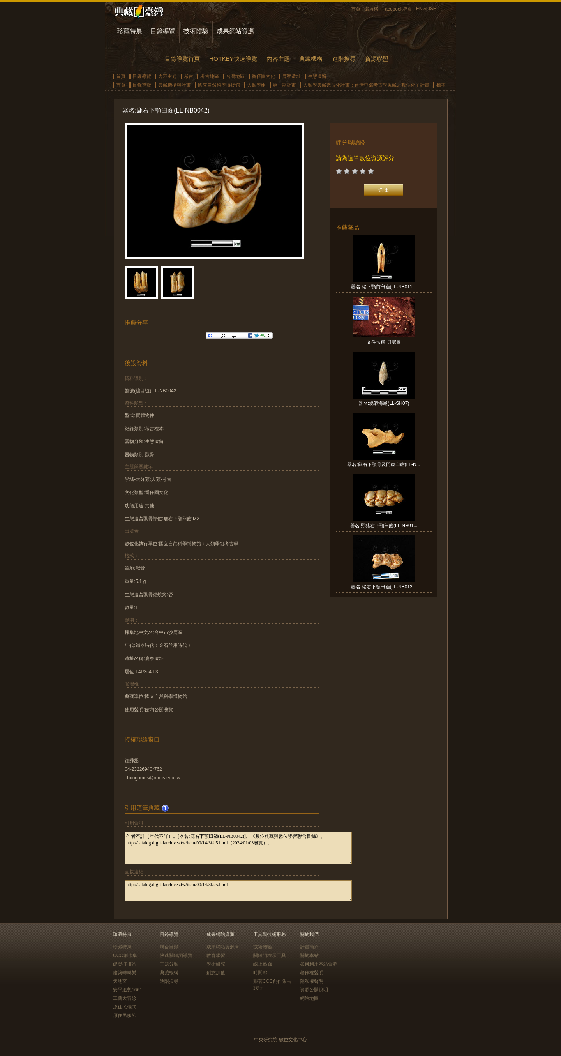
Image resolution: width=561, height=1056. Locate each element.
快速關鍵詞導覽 (176, 955)
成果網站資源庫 (222, 947)
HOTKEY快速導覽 (233, 58)
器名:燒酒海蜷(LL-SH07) (383, 403)
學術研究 (215, 964)
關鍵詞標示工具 (269, 955)
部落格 (371, 9)
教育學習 (215, 955)
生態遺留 (317, 76)
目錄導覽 (162, 31)
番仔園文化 (263, 76)
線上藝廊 (262, 964)
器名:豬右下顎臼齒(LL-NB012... (383, 587)
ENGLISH (426, 8)
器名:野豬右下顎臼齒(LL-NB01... (384, 525)
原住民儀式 (124, 1007)
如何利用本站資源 (318, 964)
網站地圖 (309, 998)
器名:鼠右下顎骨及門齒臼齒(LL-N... (383, 464)
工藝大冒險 (124, 998)
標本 (441, 85)
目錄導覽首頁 (182, 58)
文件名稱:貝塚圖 (383, 342)
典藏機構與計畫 (174, 85)
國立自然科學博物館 (219, 85)
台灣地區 (235, 76)
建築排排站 (124, 964)
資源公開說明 (314, 989)
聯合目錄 (169, 947)
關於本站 (309, 955)
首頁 (355, 9)
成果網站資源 (235, 31)
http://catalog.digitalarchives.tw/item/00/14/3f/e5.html (238, 890)
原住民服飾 (124, 1015)
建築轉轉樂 (124, 972)
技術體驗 (195, 31)
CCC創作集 (125, 955)
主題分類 (169, 964)
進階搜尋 (344, 58)
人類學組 (256, 85)
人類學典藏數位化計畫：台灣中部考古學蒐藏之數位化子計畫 (366, 85)
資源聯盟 (376, 58)
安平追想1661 (127, 989)
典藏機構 (311, 58)
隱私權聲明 (311, 981)
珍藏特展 (129, 31)
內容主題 (278, 58)
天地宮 (120, 981)
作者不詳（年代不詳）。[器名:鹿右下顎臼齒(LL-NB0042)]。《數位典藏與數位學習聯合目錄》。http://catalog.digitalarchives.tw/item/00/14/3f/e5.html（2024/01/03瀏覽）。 (238, 848)
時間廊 (260, 972)
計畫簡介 (309, 947)
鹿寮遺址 (291, 76)
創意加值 (215, 972)
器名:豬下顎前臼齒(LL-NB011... (383, 287)
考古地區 (209, 76)
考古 (188, 76)
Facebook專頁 (397, 9)
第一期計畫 (284, 85)
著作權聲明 (311, 972)
